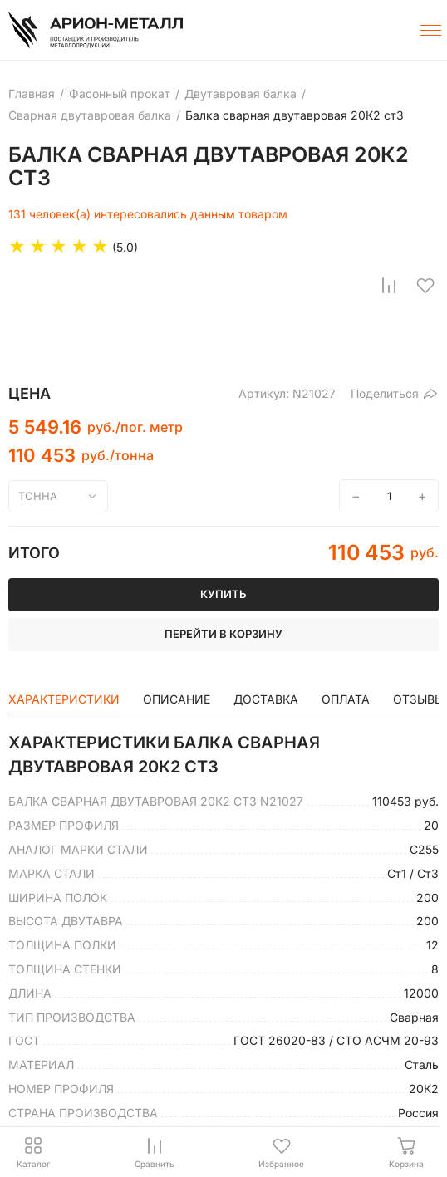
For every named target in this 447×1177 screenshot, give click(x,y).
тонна (37, 496)
